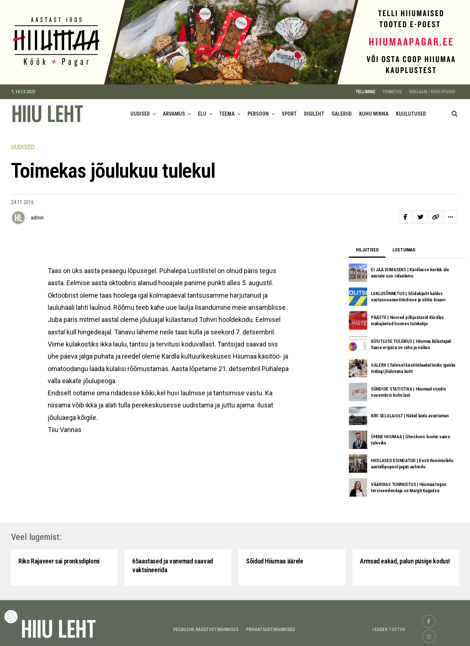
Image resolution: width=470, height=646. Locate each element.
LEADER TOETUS (388, 628)
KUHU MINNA (373, 112)
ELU (202, 112)
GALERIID (342, 112)
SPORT (289, 112)
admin (37, 216)
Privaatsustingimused (270, 628)
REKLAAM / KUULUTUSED (432, 90)
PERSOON (258, 112)
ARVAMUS (174, 112)
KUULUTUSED (411, 112)
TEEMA (227, 112)
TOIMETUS (392, 90)
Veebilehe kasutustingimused (206, 628)
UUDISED (140, 112)
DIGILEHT (314, 112)
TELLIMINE (365, 90)
